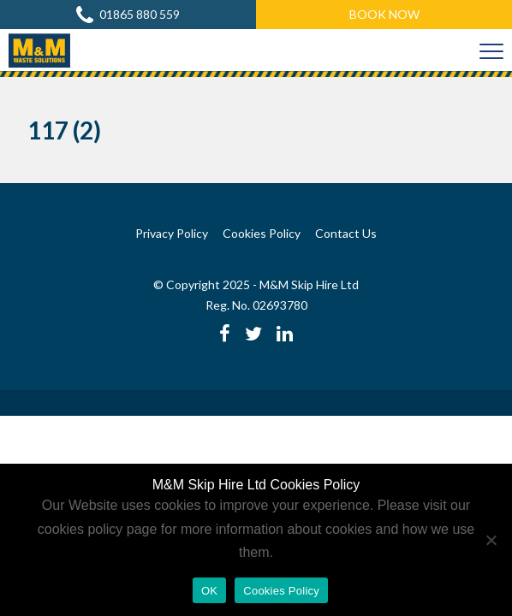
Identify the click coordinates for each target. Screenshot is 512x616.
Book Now (384, 14)
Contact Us (346, 233)
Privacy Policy (171, 233)
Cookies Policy (262, 233)
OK (209, 590)
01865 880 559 (128, 14)
